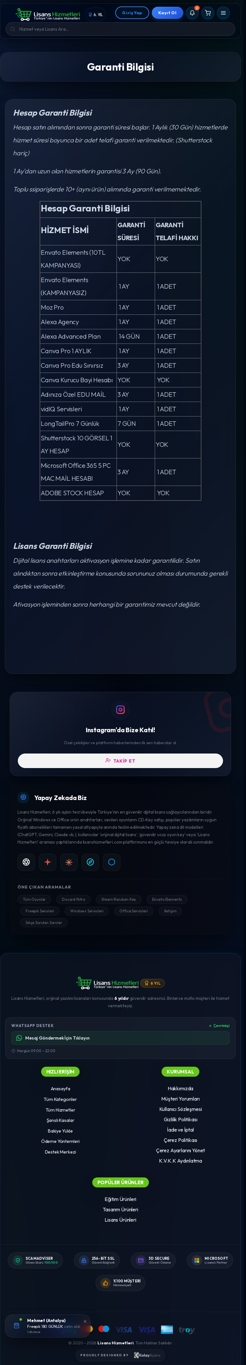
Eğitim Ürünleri (121, 1199)
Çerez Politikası (180, 1140)
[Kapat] (85, 1320)
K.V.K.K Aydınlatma (180, 1160)
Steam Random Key (118, 899)
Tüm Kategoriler (60, 1099)
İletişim (170, 910)
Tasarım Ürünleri (120, 1209)
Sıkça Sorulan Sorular (44, 922)
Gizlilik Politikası (180, 1119)
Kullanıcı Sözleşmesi (180, 1109)
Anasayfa (60, 1089)
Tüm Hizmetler (60, 1110)
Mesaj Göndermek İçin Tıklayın (52, 1038)
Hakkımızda (180, 1088)
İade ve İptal (180, 1129)
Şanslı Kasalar (60, 1120)
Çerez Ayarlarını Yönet (180, 1150)
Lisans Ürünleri (120, 1219)
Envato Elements (167, 899)
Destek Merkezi (60, 1152)
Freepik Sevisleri (40, 910)
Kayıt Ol (167, 12)
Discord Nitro (73, 899)
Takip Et (120, 760)
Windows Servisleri (86, 910)
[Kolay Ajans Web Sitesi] (147, 1355)
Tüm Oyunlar (34, 899)
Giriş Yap (132, 12)
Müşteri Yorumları (180, 1098)
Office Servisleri (133, 910)
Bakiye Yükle (60, 1131)
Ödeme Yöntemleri (60, 1141)
